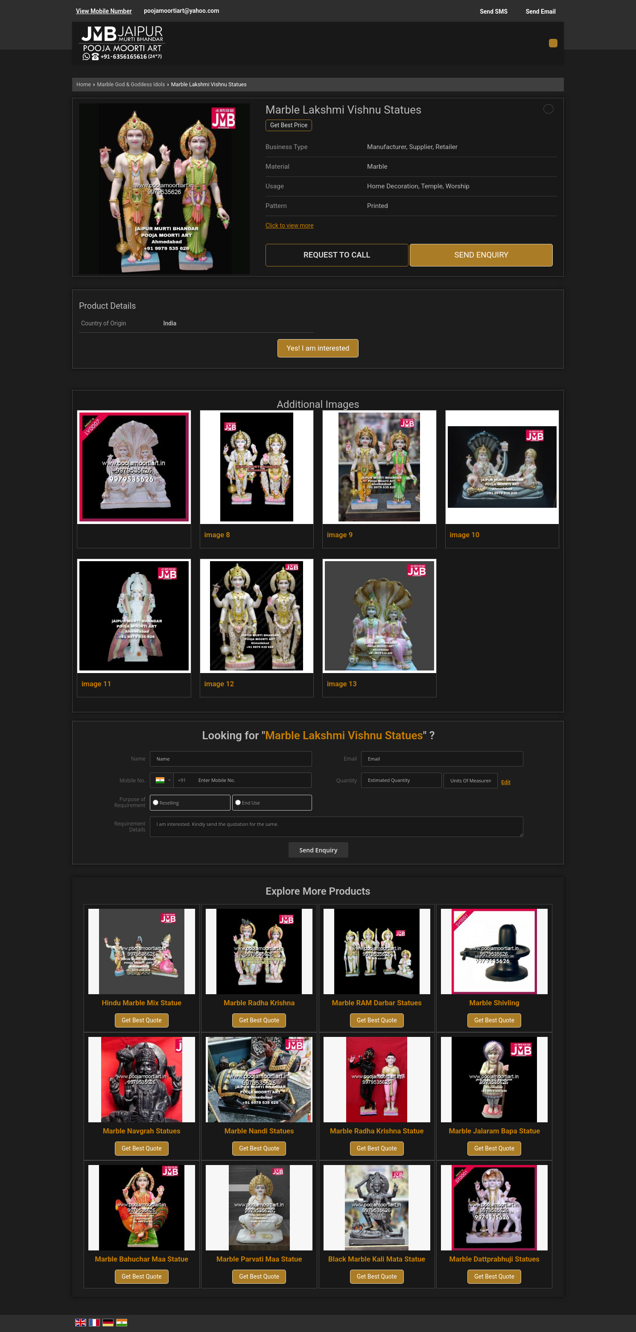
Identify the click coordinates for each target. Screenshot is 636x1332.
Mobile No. (133, 780)
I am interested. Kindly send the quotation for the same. (337, 827)
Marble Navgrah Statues (142, 1131)
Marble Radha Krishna (259, 1002)
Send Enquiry (481, 255)
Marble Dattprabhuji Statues (494, 1259)
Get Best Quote (142, 1020)
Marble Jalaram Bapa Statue (494, 1131)
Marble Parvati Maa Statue (259, 1259)
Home (83, 84)
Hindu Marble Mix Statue (141, 1002)
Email (350, 758)
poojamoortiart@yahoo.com (181, 10)
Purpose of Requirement (130, 802)
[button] (104, 11)
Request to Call (337, 255)
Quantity (346, 780)
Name (138, 758)
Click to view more (289, 225)
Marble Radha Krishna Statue (377, 1131)
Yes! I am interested (317, 348)
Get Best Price (288, 125)
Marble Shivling (494, 1002)
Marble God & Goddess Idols (131, 84)
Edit (506, 782)
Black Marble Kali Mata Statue (376, 1259)
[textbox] (470, 780)
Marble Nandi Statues (259, 1131)
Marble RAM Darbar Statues (377, 1002)
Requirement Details (130, 827)
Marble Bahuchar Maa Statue (141, 1259)
